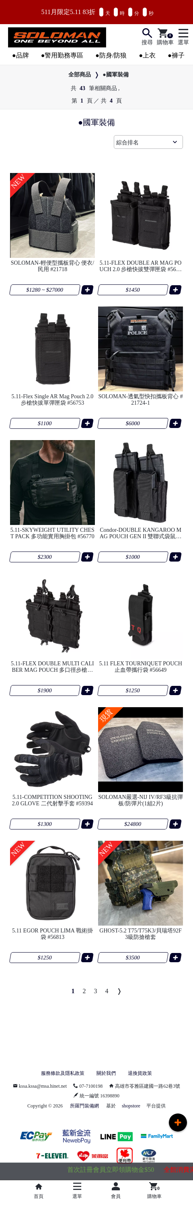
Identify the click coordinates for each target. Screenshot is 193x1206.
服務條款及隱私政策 (62, 1073)
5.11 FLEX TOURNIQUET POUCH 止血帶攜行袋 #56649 (140, 667)
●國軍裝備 (115, 75)
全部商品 (79, 75)
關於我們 (106, 1073)
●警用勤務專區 (62, 55)
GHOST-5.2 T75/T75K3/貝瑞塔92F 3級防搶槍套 (140, 934)
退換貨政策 (140, 1073)
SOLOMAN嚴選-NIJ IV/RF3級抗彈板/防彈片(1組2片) (140, 800)
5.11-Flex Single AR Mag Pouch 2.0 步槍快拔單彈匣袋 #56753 (53, 399)
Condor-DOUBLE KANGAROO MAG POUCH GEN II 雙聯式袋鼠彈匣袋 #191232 (141, 533)
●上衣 (147, 55)
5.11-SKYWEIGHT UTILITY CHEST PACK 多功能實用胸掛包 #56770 (52, 533)
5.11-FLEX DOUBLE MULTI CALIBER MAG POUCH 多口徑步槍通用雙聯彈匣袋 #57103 (52, 667)
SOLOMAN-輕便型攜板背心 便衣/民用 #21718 (52, 266)
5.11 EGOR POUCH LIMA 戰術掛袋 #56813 (52, 934)
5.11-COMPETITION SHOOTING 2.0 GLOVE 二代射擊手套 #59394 (52, 800)
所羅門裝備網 (84, 1106)
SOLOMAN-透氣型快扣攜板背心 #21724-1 (140, 399)
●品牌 (20, 55)
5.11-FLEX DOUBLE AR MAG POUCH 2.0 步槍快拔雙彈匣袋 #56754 (140, 266)
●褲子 (176, 55)
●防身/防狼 (111, 55)
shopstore (131, 1106)
